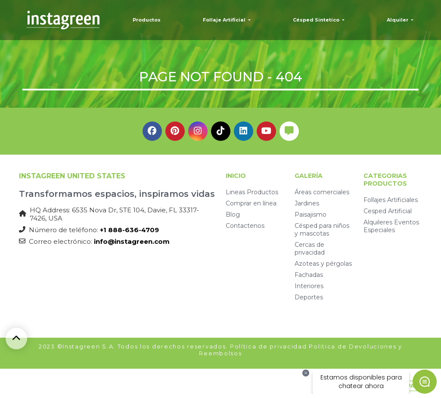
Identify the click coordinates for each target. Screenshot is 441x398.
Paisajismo (310, 214)
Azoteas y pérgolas (323, 263)
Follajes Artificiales (390, 200)
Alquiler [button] (398, 20)
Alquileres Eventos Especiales (391, 226)
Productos (147, 20)
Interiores (309, 286)
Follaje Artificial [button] (225, 20)
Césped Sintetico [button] (317, 20)
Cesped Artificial (387, 211)
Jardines (307, 203)
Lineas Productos (252, 192)
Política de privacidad (268, 346)
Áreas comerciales (322, 192)
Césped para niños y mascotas (322, 229)
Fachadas (309, 275)
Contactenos (245, 226)
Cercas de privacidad (310, 248)
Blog (233, 214)
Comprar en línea (251, 203)
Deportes (309, 297)
